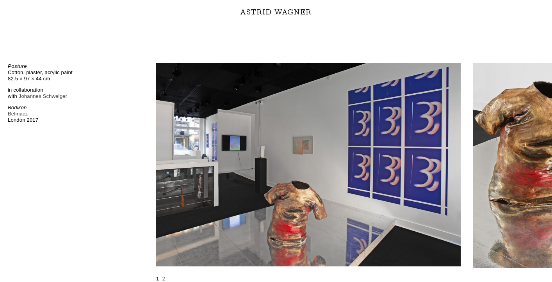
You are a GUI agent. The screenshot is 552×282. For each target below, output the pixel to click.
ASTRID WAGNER (276, 12)
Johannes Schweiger (43, 96)
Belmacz (18, 114)
